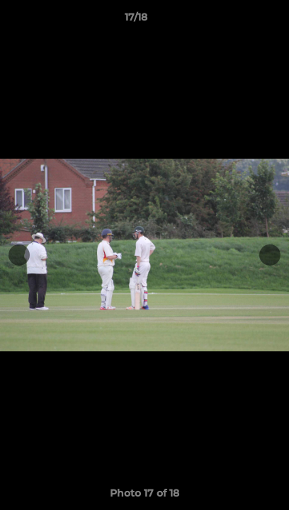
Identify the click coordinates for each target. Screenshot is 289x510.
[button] (238, 20)
